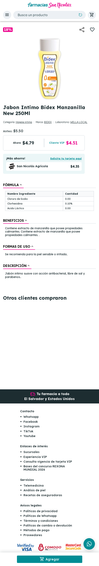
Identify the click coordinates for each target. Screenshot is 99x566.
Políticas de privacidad (40, 511)
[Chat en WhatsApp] (89, 544)
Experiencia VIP (35, 457)
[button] (7, 15)
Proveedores (32, 535)
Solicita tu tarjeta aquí (66, 158)
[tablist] (49, 231)
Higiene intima (24, 122)
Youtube (29, 436)
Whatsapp (31, 417)
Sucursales (31, 452)
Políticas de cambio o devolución (47, 525)
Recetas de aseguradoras (42, 495)
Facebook (30, 422)
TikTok (28, 431)
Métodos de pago (36, 530)
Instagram (31, 426)
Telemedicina (33, 485)
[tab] (13, 185)
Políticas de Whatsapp (40, 516)
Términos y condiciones (40, 521)
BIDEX (48, 122)
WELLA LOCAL (78, 122)
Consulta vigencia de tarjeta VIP (47, 461)
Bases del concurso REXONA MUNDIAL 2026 (44, 467)
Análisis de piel (34, 490)
